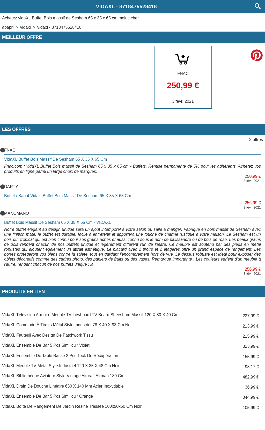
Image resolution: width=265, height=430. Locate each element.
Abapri (7, 27)
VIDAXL (25, 27)
